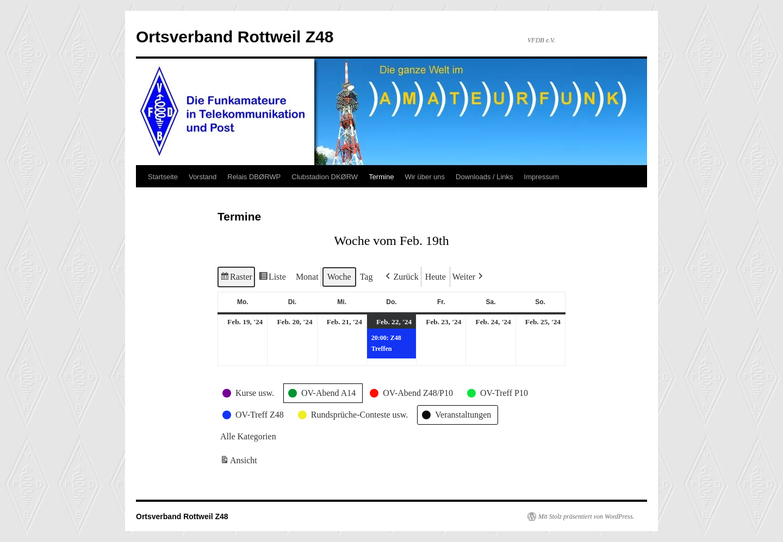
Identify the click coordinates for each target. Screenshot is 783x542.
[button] (401, 277)
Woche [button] (339, 276)
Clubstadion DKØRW (324, 177)
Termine (381, 177)
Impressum (541, 177)
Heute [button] (435, 276)
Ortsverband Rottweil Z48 (234, 37)
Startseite (163, 177)
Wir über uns (425, 177)
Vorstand (202, 177)
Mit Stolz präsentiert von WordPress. (586, 516)
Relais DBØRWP (254, 177)
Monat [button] (307, 276)
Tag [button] (366, 276)
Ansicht (239, 462)
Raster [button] (236, 278)
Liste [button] (272, 278)
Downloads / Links (484, 177)
